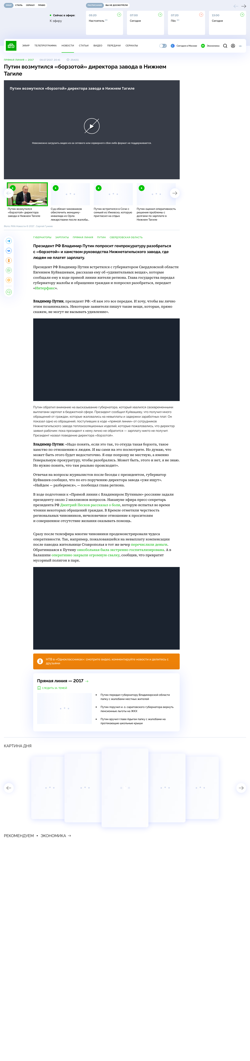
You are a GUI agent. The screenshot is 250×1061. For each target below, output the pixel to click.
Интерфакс (45, 288)
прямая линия (83, 237)
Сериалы (132, 45)
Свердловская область (126, 237)
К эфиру (56, 21)
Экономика (210, 46)
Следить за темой (54, 688)
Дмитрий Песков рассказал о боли (90, 505)
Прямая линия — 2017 (19, 60)
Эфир (25, 45)
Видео (98, 45)
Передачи (114, 45)
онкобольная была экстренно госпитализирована (120, 549)
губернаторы (42, 237)
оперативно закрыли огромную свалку (85, 555)
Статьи (84, 45)
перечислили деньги (149, 544)
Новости (68, 45)
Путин (101, 237)
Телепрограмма (45, 45)
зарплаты (62, 237)
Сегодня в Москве (184, 46)
